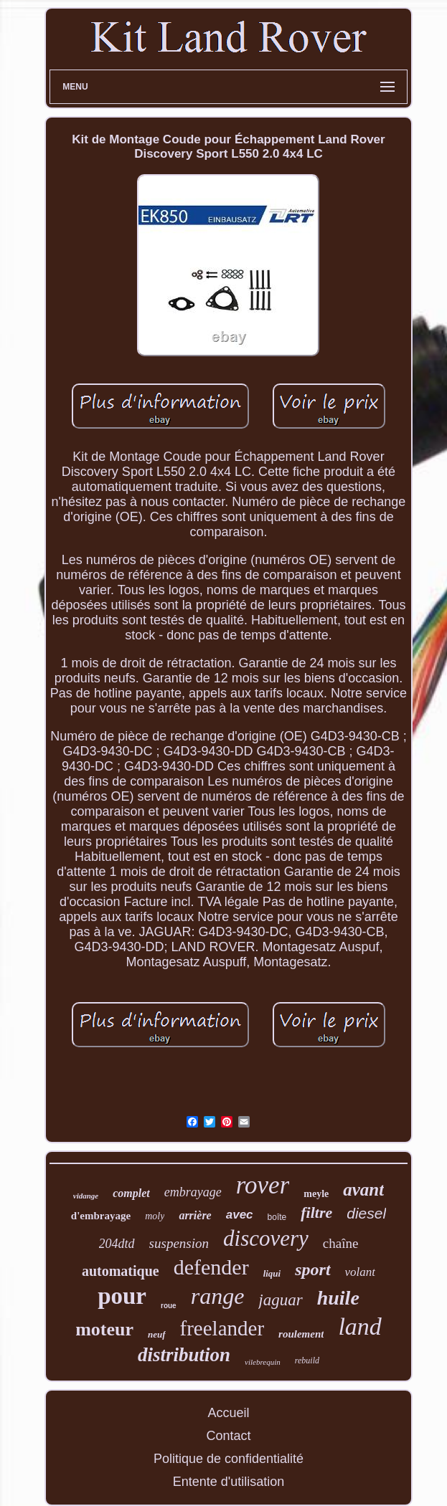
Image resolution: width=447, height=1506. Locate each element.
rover (263, 1185)
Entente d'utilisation (229, 1481)
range (218, 1296)
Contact (228, 1436)
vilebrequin (263, 1362)
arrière (195, 1215)
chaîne (341, 1243)
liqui (272, 1273)
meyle (316, 1193)
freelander (222, 1328)
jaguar (280, 1300)
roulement (301, 1334)
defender (211, 1267)
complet (131, 1193)
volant (360, 1272)
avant (363, 1189)
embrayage (193, 1192)
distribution (184, 1355)
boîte (277, 1217)
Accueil (228, 1413)
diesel (366, 1213)
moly (154, 1216)
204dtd (117, 1243)
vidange (85, 1195)
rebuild (307, 1360)
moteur (104, 1329)
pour (122, 1296)
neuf (157, 1334)
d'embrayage (101, 1215)
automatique (120, 1271)
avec (239, 1214)
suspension (179, 1243)
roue (169, 1306)
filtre (316, 1212)
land (359, 1326)
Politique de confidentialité (229, 1459)
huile (338, 1298)
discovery (266, 1238)
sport (312, 1269)
